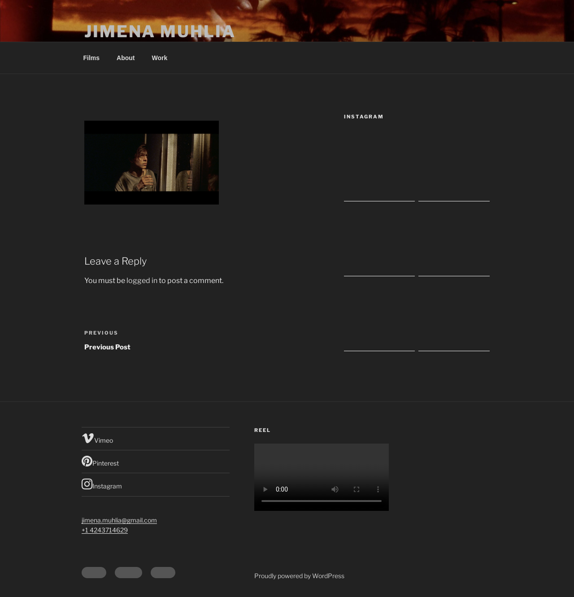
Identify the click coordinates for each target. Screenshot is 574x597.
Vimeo (97, 438)
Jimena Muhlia (159, 31)
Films (91, 57)
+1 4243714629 (105, 530)
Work (160, 57)
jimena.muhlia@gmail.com (119, 520)
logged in (141, 280)
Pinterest (100, 461)
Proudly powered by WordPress (299, 576)
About (126, 57)
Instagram (102, 484)
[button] (151, 163)
